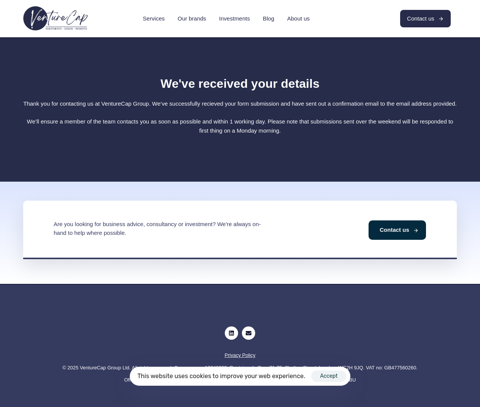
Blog (268, 18)
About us (298, 18)
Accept (328, 376)
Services (154, 18)
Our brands (192, 18)
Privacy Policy (240, 355)
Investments (234, 18)
